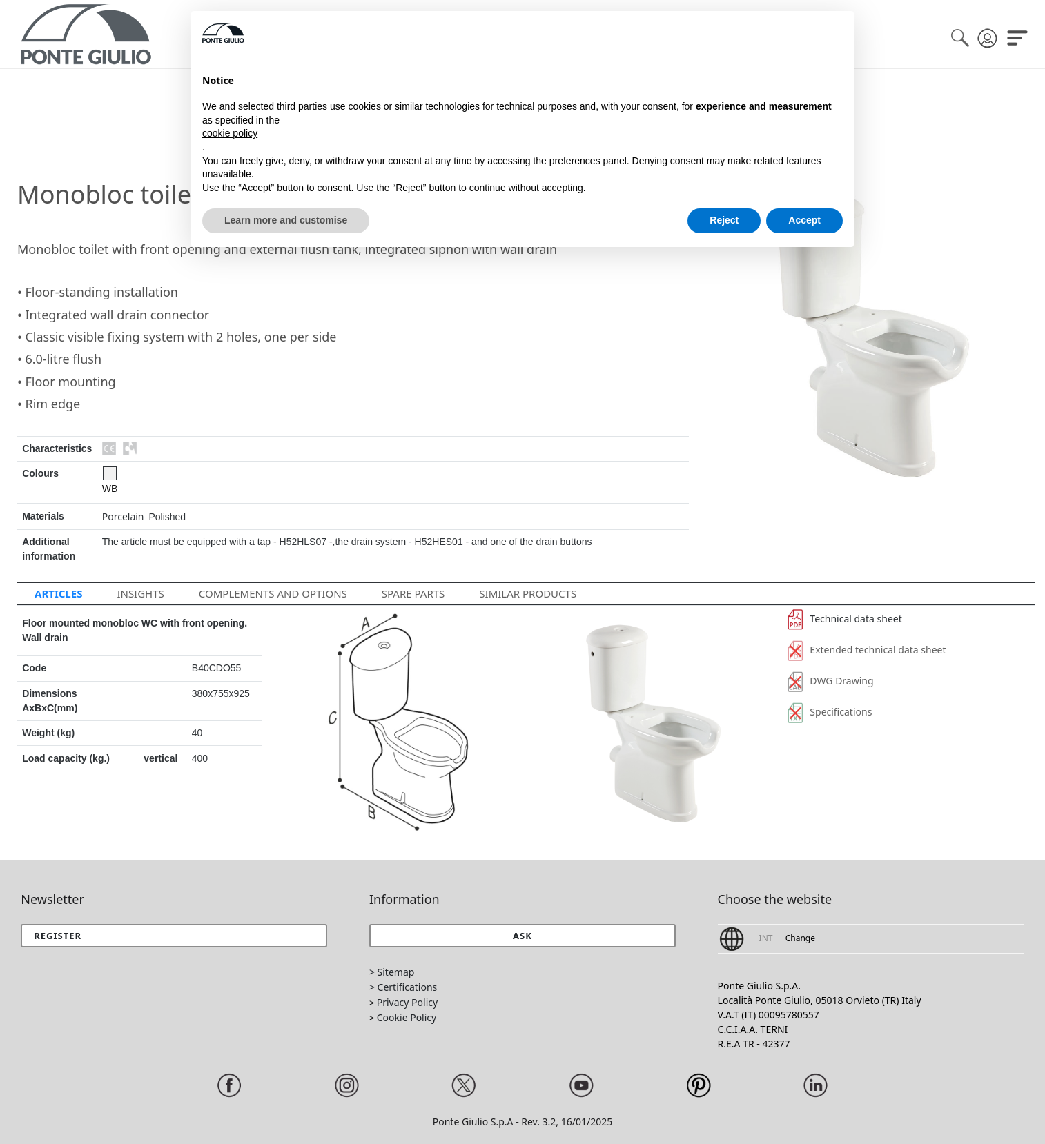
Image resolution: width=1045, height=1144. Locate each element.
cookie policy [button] (229, 133)
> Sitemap (391, 971)
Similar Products (527, 593)
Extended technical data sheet (867, 649)
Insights (140, 593)
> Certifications (403, 987)
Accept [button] (804, 220)
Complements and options (273, 593)
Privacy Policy (407, 1002)
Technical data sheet (845, 618)
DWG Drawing (831, 680)
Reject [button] (724, 220)
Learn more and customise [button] (285, 220)
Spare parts (413, 593)
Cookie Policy (406, 1017)
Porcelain (123, 516)
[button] (522, 935)
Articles (58, 593)
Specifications (830, 711)
